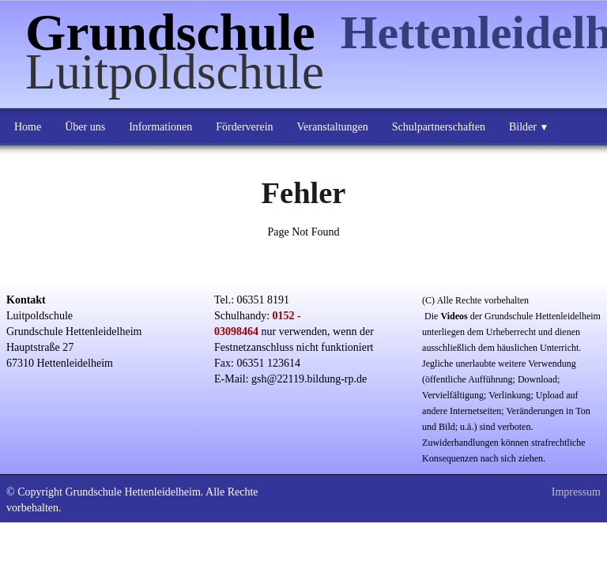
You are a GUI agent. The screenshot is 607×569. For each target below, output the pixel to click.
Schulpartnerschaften (438, 127)
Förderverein (244, 127)
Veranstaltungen (332, 127)
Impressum (576, 492)
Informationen (160, 127)
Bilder (529, 127)
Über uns (85, 127)
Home (27, 127)
